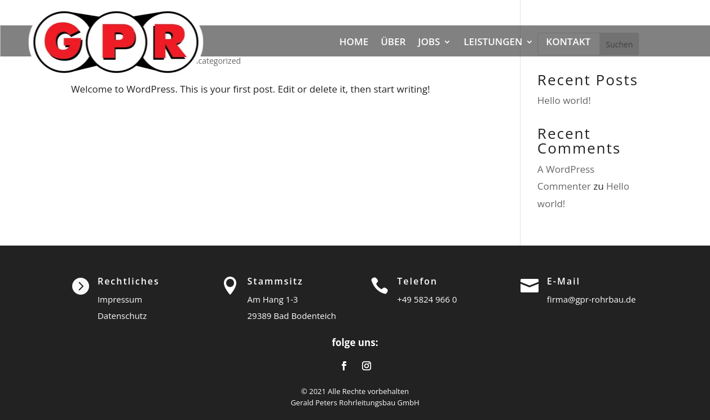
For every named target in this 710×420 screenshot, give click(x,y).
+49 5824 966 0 (427, 299)
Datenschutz (122, 315)
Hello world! (564, 100)
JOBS (429, 41)
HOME (353, 41)
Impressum (120, 299)
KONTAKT (568, 41)
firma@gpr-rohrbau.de (591, 299)
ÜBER (393, 41)
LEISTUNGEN (493, 41)
